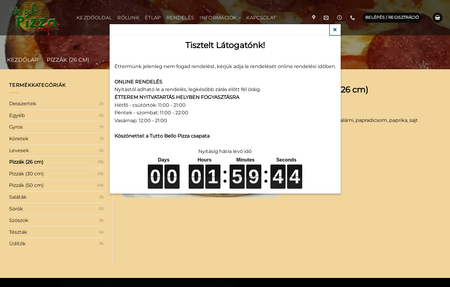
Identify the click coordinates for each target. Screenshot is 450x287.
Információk (220, 18)
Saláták (18, 197)
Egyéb (17, 115)
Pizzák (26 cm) (68, 59)
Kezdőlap (22, 59)
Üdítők (17, 243)
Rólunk (128, 18)
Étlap (153, 18)
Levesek (19, 150)
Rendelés (180, 18)
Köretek (18, 139)
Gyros (16, 127)
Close (335, 29)
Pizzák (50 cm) (26, 185)
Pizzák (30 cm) (26, 174)
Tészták (18, 232)
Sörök (16, 209)
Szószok (18, 220)
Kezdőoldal (94, 18)
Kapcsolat (261, 18)
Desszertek (22, 103)
